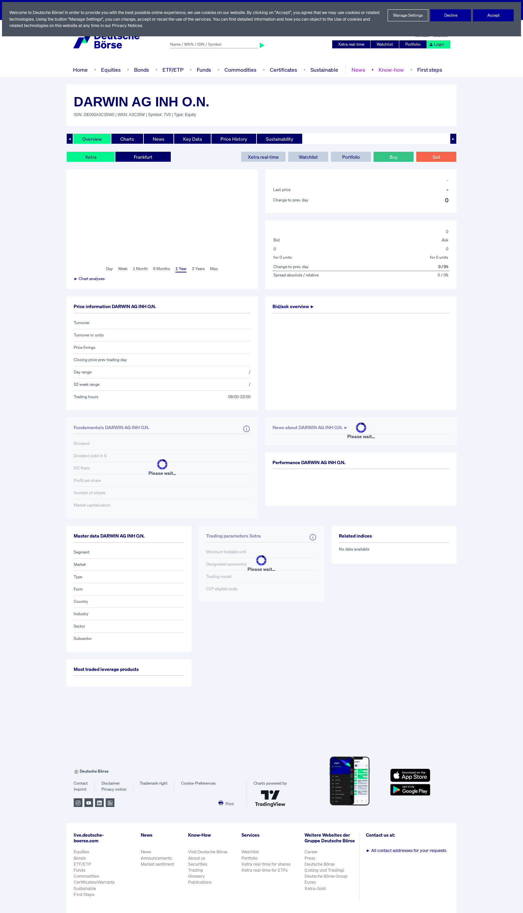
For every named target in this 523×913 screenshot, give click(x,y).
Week (123, 268)
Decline (450, 15)
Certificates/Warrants (94, 882)
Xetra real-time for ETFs (265, 870)
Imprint (80, 789)
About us (196, 858)
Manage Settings (408, 15)
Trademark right (154, 783)
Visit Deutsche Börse (208, 851)
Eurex (311, 885)
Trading (195, 870)
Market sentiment (157, 864)
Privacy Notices (153, 25)
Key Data (193, 138)
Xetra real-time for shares (266, 864)
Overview (92, 138)
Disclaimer (110, 783)
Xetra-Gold (315, 891)
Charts (127, 138)
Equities (110, 69)
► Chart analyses (89, 278)
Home (80, 69)
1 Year (180, 268)
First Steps (84, 894)
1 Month (140, 268)
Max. (214, 268)
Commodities (240, 69)
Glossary (196, 876)
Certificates (283, 69)
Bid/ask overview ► (294, 306)
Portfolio (414, 44)
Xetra (90, 156)
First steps (428, 69)
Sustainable (324, 69)
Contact (80, 783)
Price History (234, 138)
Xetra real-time (353, 44)
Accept (493, 15)
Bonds (140, 69)
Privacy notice (113, 789)
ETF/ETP (172, 69)
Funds (204, 69)
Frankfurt (142, 156)
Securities (197, 864)
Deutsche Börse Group (327, 879)
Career (312, 855)
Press (310, 861)
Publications (199, 882)
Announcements (156, 858)
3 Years (198, 268)
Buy (394, 156)
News (357, 69)
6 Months (161, 268)
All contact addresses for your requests (407, 850)
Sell (436, 156)
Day (108, 268)
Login (437, 44)
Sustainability (280, 138)
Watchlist (386, 44)
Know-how (389, 69)
